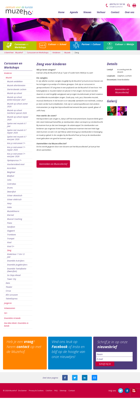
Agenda (74, 13)
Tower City (11, 280)
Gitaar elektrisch (14, 200)
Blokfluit (10, 177)
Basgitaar (11, 173)
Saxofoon (11, 228)
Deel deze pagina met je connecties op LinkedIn (84, 378)
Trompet (10, 239)
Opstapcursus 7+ (14, 161)
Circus (8, 292)
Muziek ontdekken (15, 82)
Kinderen (8, 74)
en (21, 47)
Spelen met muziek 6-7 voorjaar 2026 (16, 139)
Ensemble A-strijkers (15, 262)
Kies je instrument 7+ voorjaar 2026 (16, 156)
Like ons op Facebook (127, 391)
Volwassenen (9, 309)
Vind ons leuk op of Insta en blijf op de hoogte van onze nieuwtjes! (69, 350)
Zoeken (129, 5)
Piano (9, 224)
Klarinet (10, 216)
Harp (9, 204)
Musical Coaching (14, 220)
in (91, 45)
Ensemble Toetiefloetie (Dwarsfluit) (16, 271)
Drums (10, 189)
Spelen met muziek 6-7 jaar (16, 126)
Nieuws (87, 13)
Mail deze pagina (94, 378)
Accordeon (11, 169)
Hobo (9, 208)
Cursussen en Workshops (13, 66)
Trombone (11, 236)
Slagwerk (11, 232)
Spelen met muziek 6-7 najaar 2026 (16, 132)
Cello (9, 181)
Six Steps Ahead (14, 276)
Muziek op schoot (14, 94)
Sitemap (63, 391)
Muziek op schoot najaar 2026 (17, 119)
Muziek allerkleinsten (16, 86)
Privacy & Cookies (36, 391)
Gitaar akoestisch (14, 196)
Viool (9, 243)
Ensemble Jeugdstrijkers (17, 266)
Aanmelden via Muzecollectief (53, 165)
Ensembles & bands (12, 319)
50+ (5, 314)
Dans (8, 284)
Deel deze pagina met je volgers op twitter (75, 378)
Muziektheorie (13, 212)
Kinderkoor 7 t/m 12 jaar (16, 256)
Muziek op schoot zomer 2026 (17, 106)
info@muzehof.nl (116, 7)
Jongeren (8, 304)
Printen (134, 5)
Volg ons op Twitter (120, 391)
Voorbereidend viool (15, 165)
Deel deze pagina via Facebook (65, 378)
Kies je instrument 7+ (16, 144)
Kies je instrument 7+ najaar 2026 (16, 149)
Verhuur (101, 13)
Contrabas (11, 185)
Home (61, 13)
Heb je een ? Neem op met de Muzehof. (24, 347)
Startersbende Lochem (16, 90)
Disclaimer (22, 391)
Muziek (9, 78)
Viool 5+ (10, 247)
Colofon (49, 391)
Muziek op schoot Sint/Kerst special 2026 (17, 113)
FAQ (56, 391)
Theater (9, 288)
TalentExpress (12, 299)
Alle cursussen (12, 296)
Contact (115, 13)
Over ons (129, 13)
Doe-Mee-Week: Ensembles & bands (16, 325)
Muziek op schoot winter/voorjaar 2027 (16, 99)
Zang (9, 251)
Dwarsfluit (11, 192)
